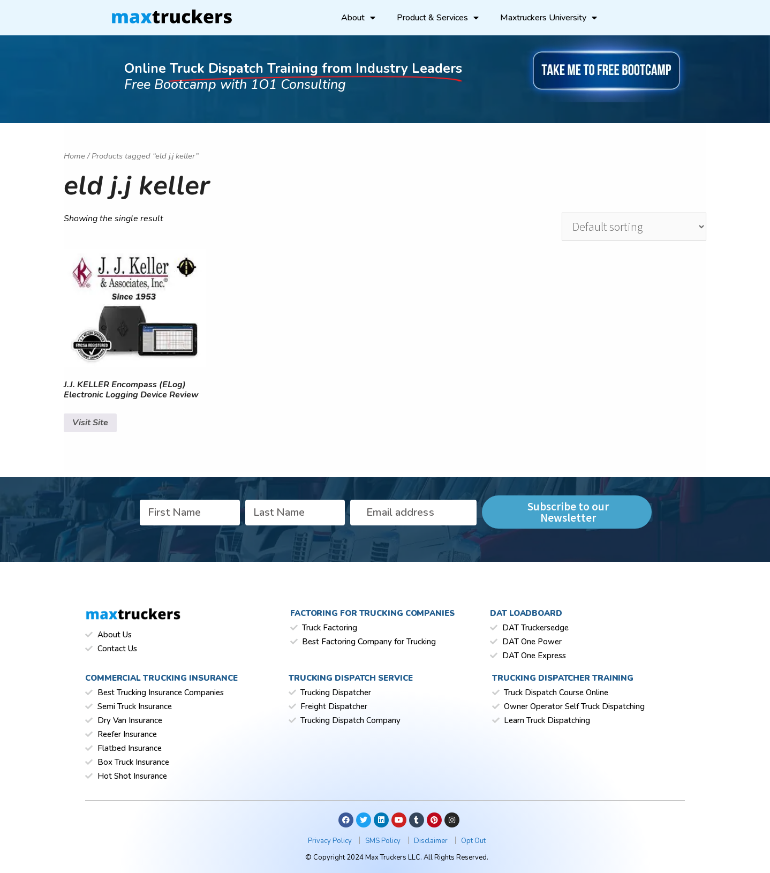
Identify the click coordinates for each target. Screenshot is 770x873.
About (358, 17)
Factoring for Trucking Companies (372, 613)
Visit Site (90, 422)
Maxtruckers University (548, 17)
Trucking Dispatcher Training (562, 678)
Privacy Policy (330, 841)
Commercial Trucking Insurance (161, 678)
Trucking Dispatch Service (351, 678)
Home (74, 155)
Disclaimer (431, 841)
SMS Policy (383, 841)
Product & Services (438, 17)
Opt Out (473, 841)
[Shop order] (634, 226)
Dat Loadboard (526, 613)
